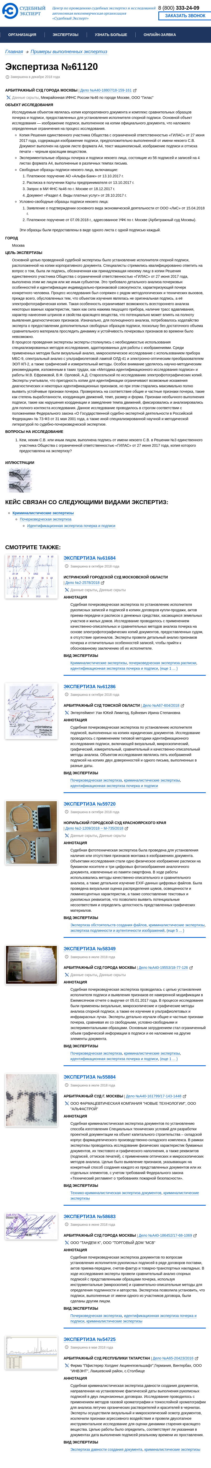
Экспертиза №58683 (90, 1216)
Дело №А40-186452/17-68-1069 (165, 1235)
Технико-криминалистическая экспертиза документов (116, 1193)
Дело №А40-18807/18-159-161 (106, 90)
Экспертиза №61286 (90, 687)
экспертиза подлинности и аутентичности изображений (117, 930)
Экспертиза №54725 (90, 1339)
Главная (14, 52)
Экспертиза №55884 (90, 1077)
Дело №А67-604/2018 (161, 705)
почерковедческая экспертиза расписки (162, 663)
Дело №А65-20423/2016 (173, 1358)
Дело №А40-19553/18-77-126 (163, 967)
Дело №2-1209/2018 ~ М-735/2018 (94, 828)
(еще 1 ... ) (168, 668)
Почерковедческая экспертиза (45, 519)
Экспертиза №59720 (90, 804)
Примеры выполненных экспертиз (69, 52)
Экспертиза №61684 (90, 558)
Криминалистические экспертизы (43, 513)
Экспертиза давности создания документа (106, 1449)
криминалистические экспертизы (152, 780)
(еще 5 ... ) (175, 930)
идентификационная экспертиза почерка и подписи (114, 668)
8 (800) (178, 8)
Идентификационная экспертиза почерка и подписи (71, 525)
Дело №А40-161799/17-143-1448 (153, 1096)
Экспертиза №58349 (90, 949)
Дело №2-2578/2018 (82, 582)
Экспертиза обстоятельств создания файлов (108, 925)
